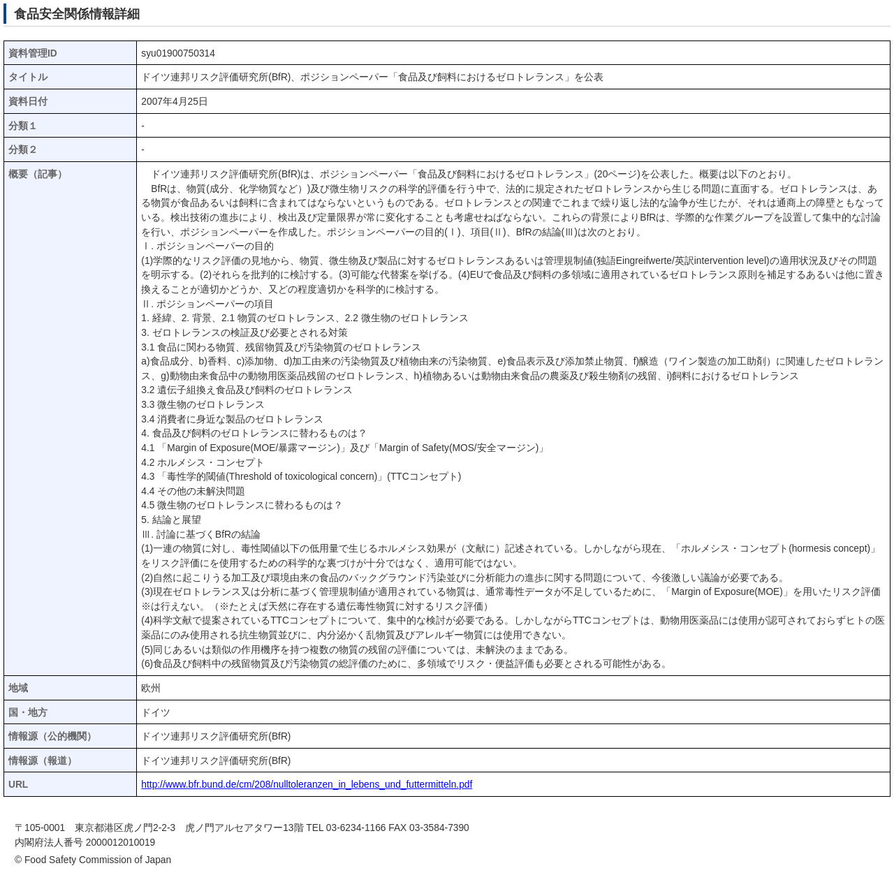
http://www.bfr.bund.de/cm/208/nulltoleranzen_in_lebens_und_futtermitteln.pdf (306, 784)
